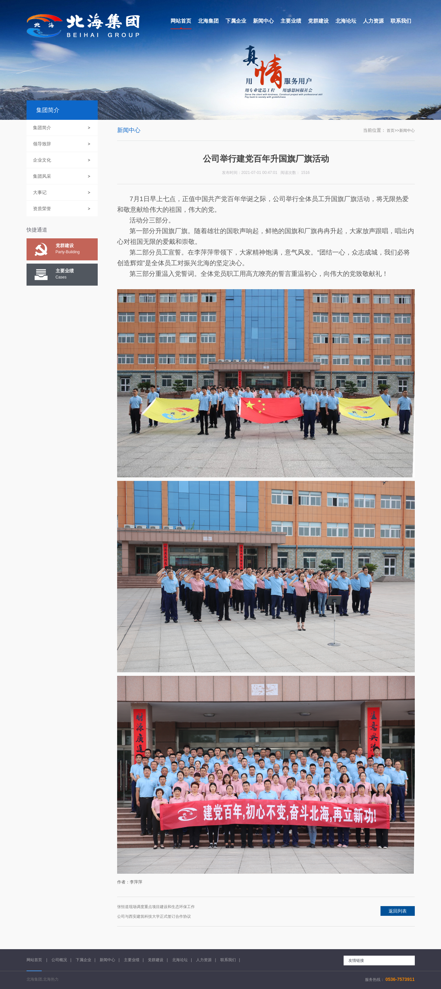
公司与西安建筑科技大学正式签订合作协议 (154, 916)
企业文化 (42, 160)
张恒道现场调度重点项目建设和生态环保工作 (156, 906)
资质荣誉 (42, 208)
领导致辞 (42, 143)
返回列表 (398, 911)
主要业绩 (131, 960)
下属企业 (83, 960)
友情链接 (356, 960)
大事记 (40, 192)
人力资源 (204, 960)
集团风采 (42, 176)
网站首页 (35, 960)
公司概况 (59, 960)
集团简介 (42, 127)
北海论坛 (180, 960)
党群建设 (155, 960)
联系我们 (228, 960)
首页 (390, 130)
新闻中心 (407, 130)
